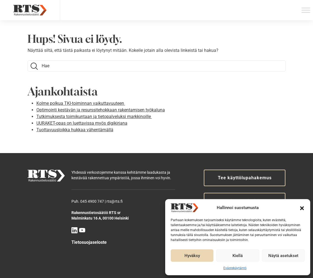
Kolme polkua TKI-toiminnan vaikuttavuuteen (80, 103)
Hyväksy (192, 255)
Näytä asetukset (283, 255)
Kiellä (237, 255)
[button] (302, 207)
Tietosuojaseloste (89, 242)
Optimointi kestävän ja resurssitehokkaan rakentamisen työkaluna (100, 110)
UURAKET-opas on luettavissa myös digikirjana (81, 123)
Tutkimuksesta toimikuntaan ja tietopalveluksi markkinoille (94, 116)
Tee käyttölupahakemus (245, 177)
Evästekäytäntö (235, 268)
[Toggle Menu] (305, 10)
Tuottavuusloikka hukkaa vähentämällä (74, 129)
